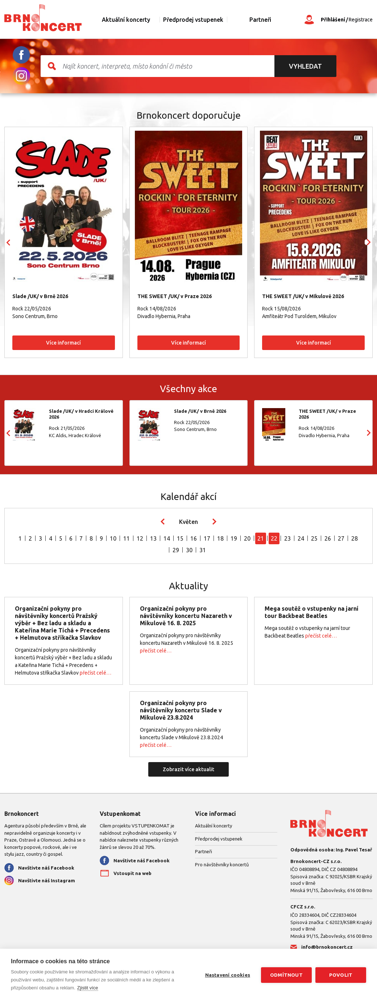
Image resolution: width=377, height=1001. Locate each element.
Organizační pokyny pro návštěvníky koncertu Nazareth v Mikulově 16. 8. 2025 (186, 615)
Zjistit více (87, 987)
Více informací (63, 343)
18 (220, 538)
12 (140, 538)
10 (113, 538)
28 (354, 538)
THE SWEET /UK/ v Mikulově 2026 (303, 296)
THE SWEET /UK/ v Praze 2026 (174, 296)
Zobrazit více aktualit (188, 769)
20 (247, 538)
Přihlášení (333, 20)
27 (341, 538)
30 (189, 550)
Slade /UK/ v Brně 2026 (40, 296)
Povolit (340, 975)
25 (314, 538)
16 (193, 538)
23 (287, 538)
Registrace (361, 20)
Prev (8, 242)
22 (274, 538)
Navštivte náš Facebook (46, 867)
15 (180, 538)
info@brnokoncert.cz (327, 946)
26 (327, 538)
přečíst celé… (95, 673)
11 (126, 538)
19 (234, 538)
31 (202, 550)
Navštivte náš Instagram (46, 880)
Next (368, 242)
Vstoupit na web (132, 873)
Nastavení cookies (227, 975)
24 (301, 538)
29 (176, 550)
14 (166, 538)
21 (260, 538)
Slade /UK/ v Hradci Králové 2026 (81, 413)
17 (207, 538)
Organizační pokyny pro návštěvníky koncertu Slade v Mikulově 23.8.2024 (181, 710)
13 (153, 538)
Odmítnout (286, 975)
